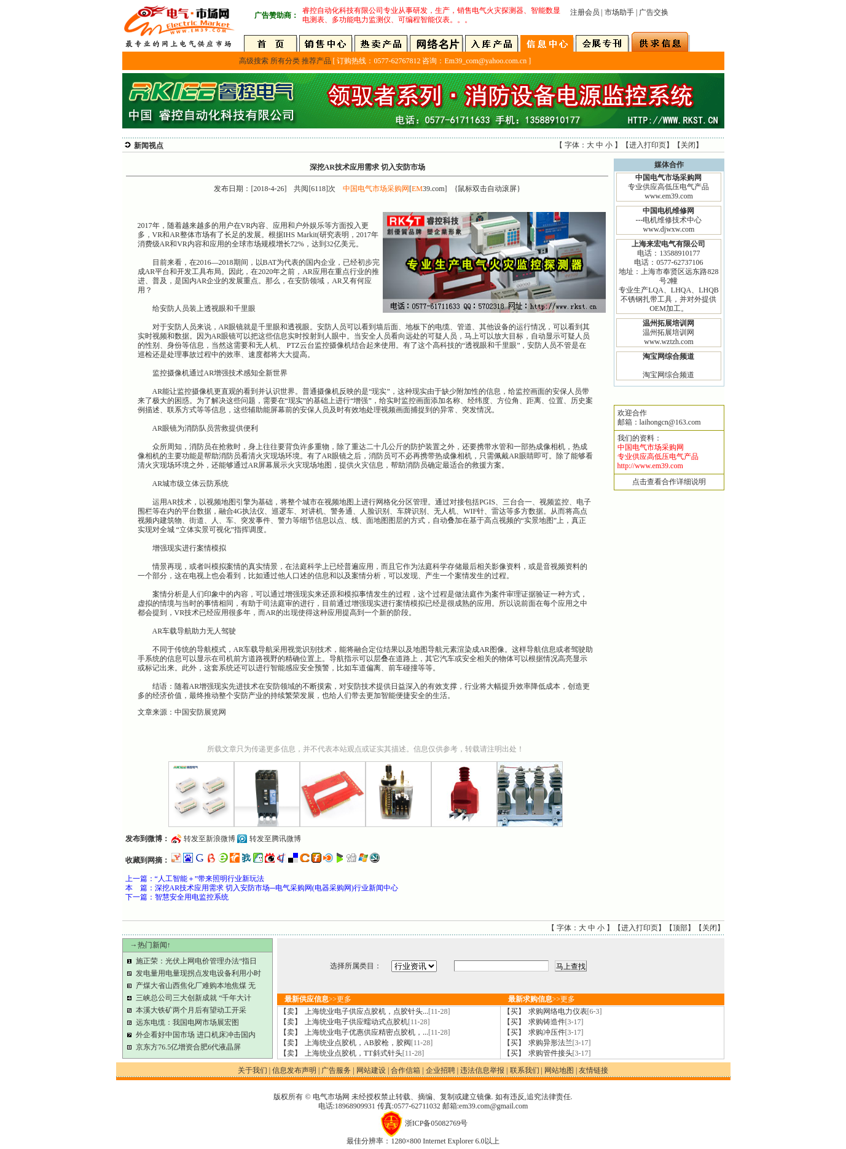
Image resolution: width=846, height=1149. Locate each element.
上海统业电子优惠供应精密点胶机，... (377, 1032)
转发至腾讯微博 (275, 838)
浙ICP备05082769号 (436, 1123)
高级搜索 (253, 61)
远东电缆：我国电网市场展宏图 (187, 1022)
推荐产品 (316, 61)
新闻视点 (148, 145)
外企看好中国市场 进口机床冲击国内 (196, 1034)
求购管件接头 (559, 1053)
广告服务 (336, 1070)
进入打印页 (647, 145)
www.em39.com (668, 196)
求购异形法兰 (559, 1042)
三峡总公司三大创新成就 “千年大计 (193, 998)
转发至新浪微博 (209, 838)
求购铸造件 (556, 1022)
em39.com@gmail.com (493, 1106)
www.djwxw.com (669, 229)
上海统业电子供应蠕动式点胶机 (367, 1022)
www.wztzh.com (669, 341)
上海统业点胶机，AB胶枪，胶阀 (369, 1042)
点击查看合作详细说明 (669, 481)
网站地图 (559, 1070)
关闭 (688, 145)
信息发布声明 (294, 1070)
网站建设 (371, 1070)
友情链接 (593, 1070)
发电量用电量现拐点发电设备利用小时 (198, 973)
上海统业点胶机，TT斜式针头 (364, 1053)
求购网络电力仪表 (565, 1011)
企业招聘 (440, 1070)
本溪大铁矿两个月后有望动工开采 (191, 1010)
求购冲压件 (556, 1032)
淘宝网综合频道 (668, 375)
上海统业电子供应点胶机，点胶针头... (377, 1011)
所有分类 (285, 61)
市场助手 (619, 12)
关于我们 (252, 1070)
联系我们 (524, 1070)
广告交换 (653, 12)
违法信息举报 (482, 1070)
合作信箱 (405, 1070)
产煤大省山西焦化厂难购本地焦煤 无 (196, 985)
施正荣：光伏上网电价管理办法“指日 (196, 961)
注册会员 (585, 12)
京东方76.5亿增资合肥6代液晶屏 (188, 1047)
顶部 (680, 928)
